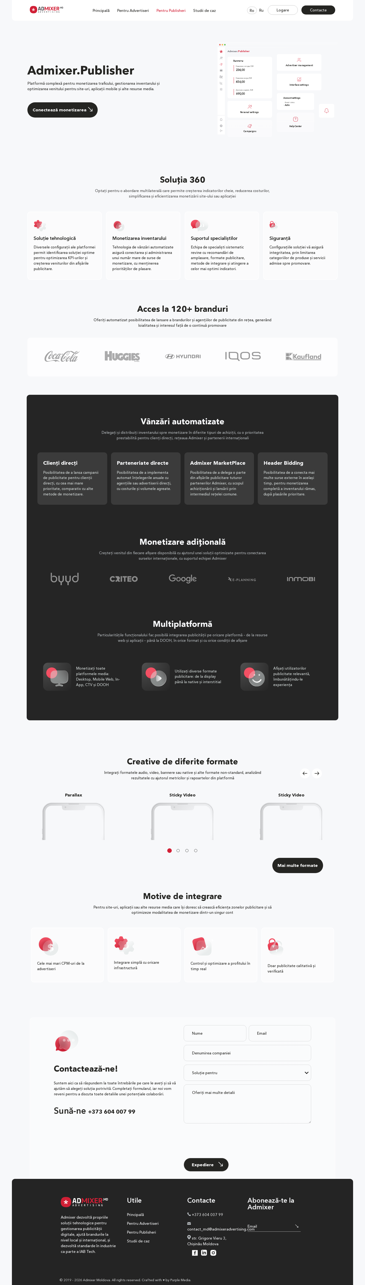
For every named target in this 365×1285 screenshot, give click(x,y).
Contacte (318, 10)
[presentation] (220, 1134)
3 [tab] (186, 850)
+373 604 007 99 (111, 1111)
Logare (283, 10)
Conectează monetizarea (62, 110)
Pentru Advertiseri (133, 10)
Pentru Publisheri (171, 10)
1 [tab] (169, 850)
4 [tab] (195, 850)
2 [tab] (178, 850)
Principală (101, 10)
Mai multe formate (298, 865)
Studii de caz (204, 10)
